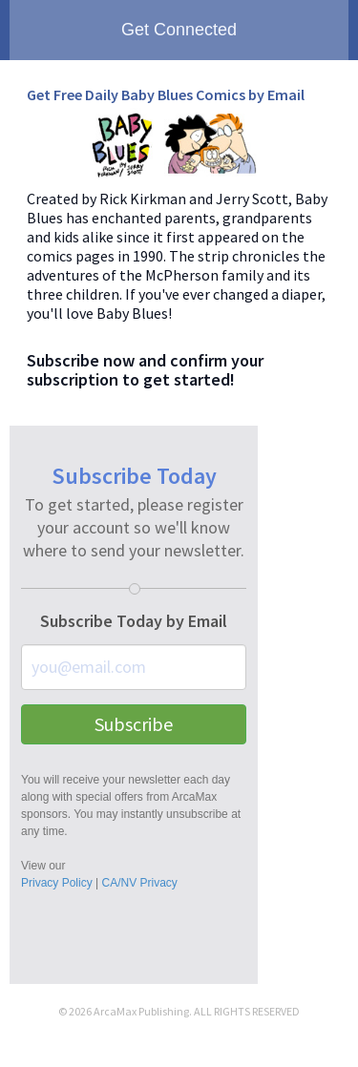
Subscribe (134, 724)
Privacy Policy (57, 882)
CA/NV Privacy (139, 882)
